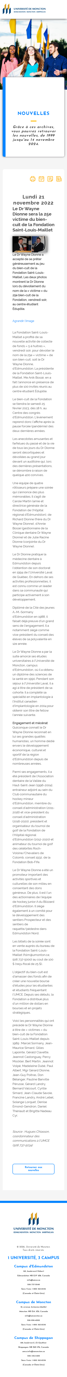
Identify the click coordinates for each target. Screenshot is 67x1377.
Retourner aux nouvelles (33, 1169)
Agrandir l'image (23, 321)
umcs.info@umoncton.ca (33, 1352)
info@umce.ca (33, 1280)
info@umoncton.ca (33, 1316)
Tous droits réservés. (33, 1250)
